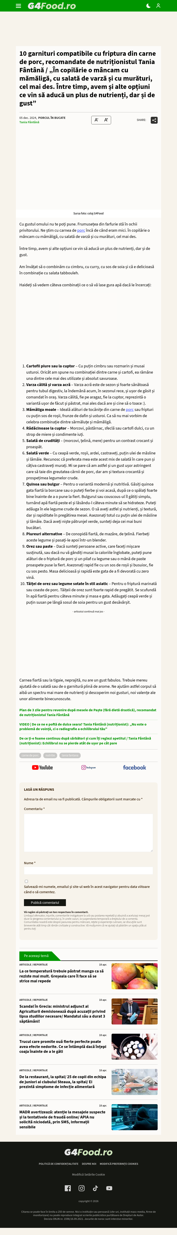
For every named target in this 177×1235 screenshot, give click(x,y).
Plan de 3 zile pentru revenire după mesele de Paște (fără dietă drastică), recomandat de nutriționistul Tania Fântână (87, 712)
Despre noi (89, 1171)
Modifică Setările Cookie (88, 1182)
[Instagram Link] (81, 1195)
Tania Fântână (29, 122)
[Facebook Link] (67, 1195)
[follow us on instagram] (88, 768)
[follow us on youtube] (42, 768)
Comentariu (34, 808)
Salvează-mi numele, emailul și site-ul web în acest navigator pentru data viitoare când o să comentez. (87, 897)
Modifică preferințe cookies (119, 1171)
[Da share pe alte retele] (154, 120)
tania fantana (70, 755)
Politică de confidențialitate (58, 1171)
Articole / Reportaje (33, 972)
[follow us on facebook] (135, 768)
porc (81, 230)
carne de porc (30, 755)
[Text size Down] (96, 120)
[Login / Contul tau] (158, 6)
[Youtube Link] (109, 1195)
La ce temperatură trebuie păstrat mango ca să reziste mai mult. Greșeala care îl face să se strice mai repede (61, 983)
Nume (30, 870)
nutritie (50, 755)
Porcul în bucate (51, 118)
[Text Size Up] (106, 120)
